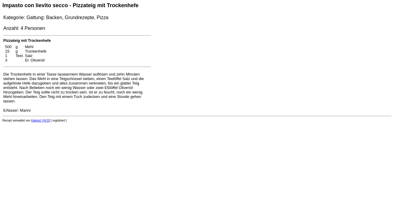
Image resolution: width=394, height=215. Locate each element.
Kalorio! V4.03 (40, 120)
